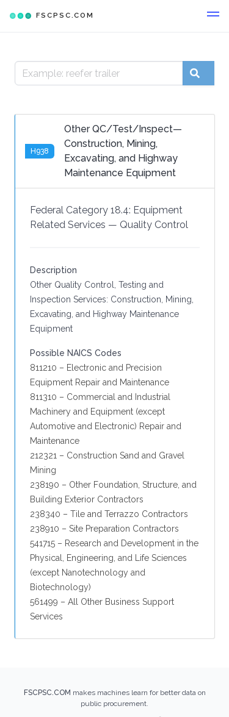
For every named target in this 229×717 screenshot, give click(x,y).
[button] (213, 16)
